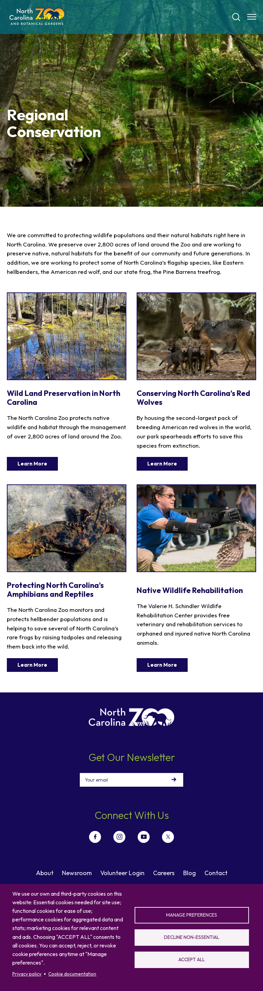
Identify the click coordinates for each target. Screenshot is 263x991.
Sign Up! (174, 780)
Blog (189, 873)
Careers (164, 873)
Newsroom (77, 873)
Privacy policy (26, 974)
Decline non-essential (191, 937)
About (44, 873)
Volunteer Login (122, 873)
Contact (215, 873)
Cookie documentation (72, 974)
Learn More (32, 463)
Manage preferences (191, 915)
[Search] (236, 17)
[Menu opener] (251, 16)
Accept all (191, 959)
